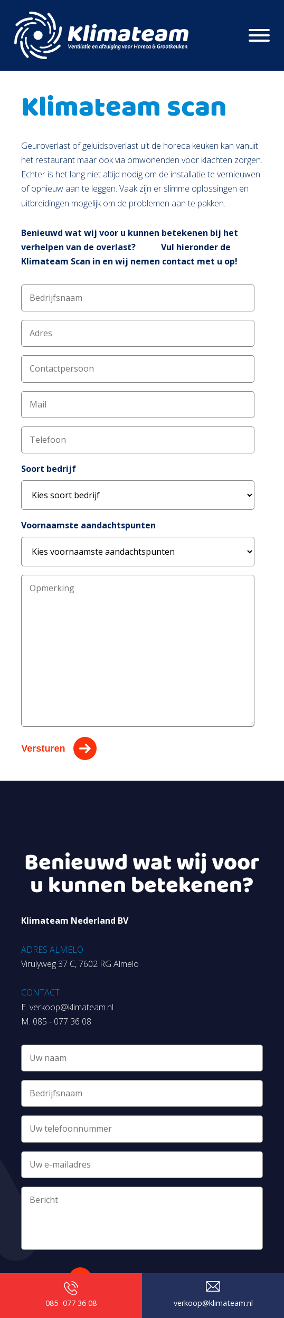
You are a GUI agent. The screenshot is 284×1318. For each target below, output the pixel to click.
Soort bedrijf (48, 469)
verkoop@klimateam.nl (71, 1007)
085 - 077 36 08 (62, 1021)
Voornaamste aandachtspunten (88, 525)
